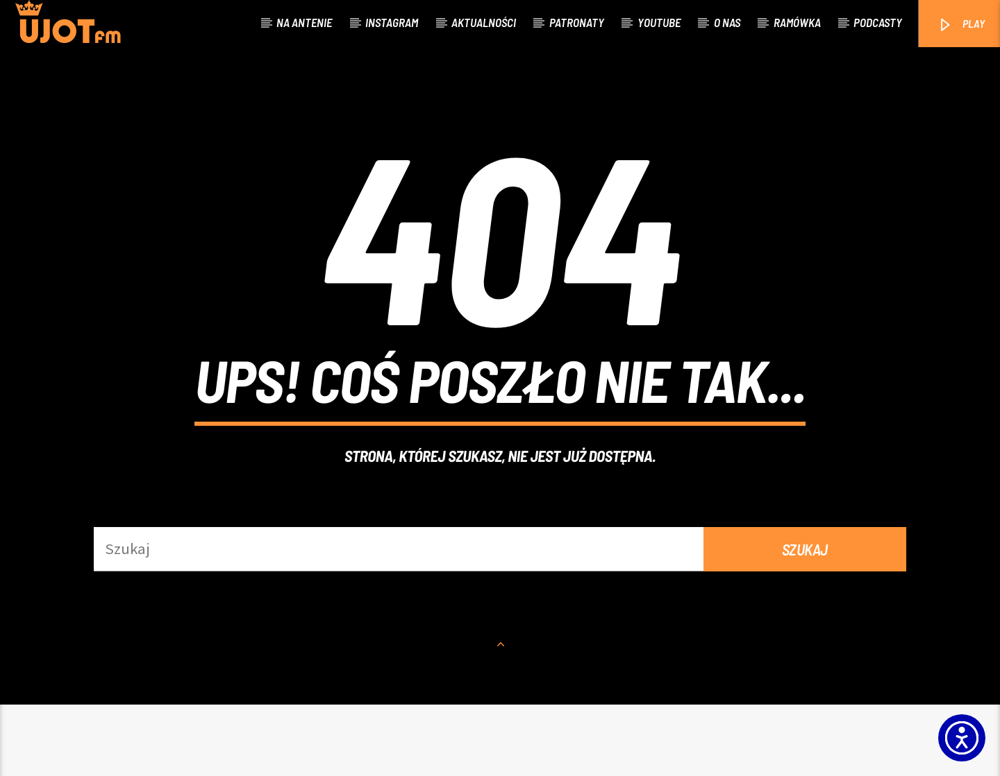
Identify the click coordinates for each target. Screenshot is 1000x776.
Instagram (391, 22)
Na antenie (304, 22)
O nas (727, 22)
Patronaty (576, 22)
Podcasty (877, 22)
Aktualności (483, 22)
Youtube (659, 22)
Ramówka (797, 22)
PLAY (961, 25)
